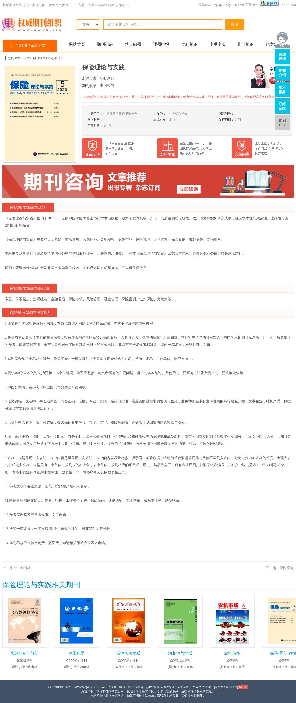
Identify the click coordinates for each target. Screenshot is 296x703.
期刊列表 (105, 44)
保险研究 (287, 568)
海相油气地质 (180, 653)
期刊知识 (246, 44)
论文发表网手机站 (226, 687)
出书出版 (217, 44)
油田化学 (77, 653)
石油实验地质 (128, 653)
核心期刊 (54, 58)
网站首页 (77, 44)
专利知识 (189, 44)
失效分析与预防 (25, 653)
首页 (26, 58)
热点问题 (133, 44)
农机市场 (232, 653)
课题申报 (161, 44)
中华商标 (23, 568)
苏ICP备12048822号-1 (160, 687)
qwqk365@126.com (229, 5)
